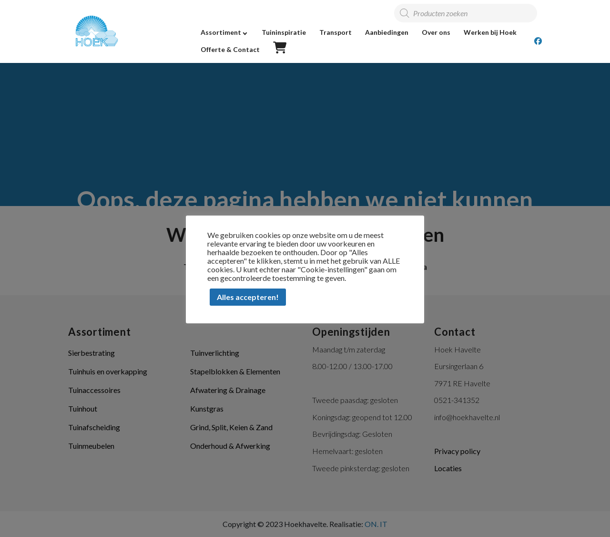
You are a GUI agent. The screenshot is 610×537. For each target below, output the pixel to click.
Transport (335, 32)
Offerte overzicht (280, 48)
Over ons (436, 32)
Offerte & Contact (230, 49)
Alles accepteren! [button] (248, 296)
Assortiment (221, 32)
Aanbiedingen (386, 32)
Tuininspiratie (284, 32)
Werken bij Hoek (490, 32)
